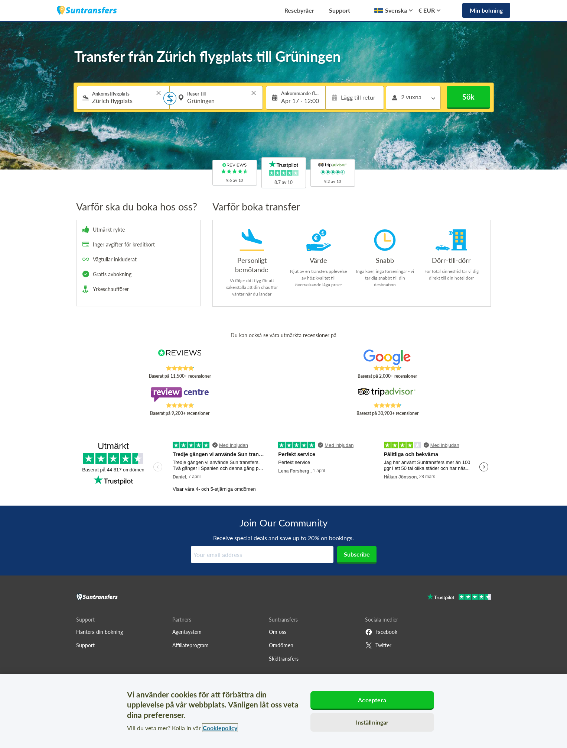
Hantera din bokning (99, 632)
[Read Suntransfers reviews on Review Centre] (179, 394)
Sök (468, 96)
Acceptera (372, 699)
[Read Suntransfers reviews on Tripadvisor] (387, 394)
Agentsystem (187, 632)
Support (339, 10)
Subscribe (357, 554)
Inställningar (371, 722)
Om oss (277, 632)
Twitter (378, 645)
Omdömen (281, 645)
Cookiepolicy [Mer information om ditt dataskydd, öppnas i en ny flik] (220, 727)
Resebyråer (299, 10)
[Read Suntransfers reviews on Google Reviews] (387, 357)
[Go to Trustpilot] (459, 597)
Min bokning (486, 10)
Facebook (381, 632)
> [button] (158, 93)
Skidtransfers (284, 658)
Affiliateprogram (190, 645)
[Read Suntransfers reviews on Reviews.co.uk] (179, 357)
